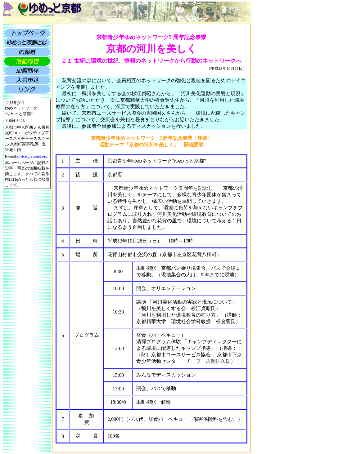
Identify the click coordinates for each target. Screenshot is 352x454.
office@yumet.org (32, 156)
